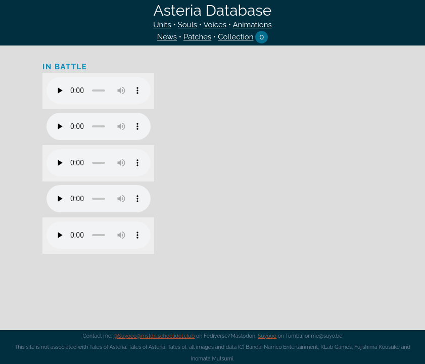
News (167, 36)
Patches (197, 36)
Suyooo (267, 336)
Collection (235, 36)
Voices (214, 24)
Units (162, 24)
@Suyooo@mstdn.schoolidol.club (154, 336)
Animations (251, 24)
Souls (187, 24)
